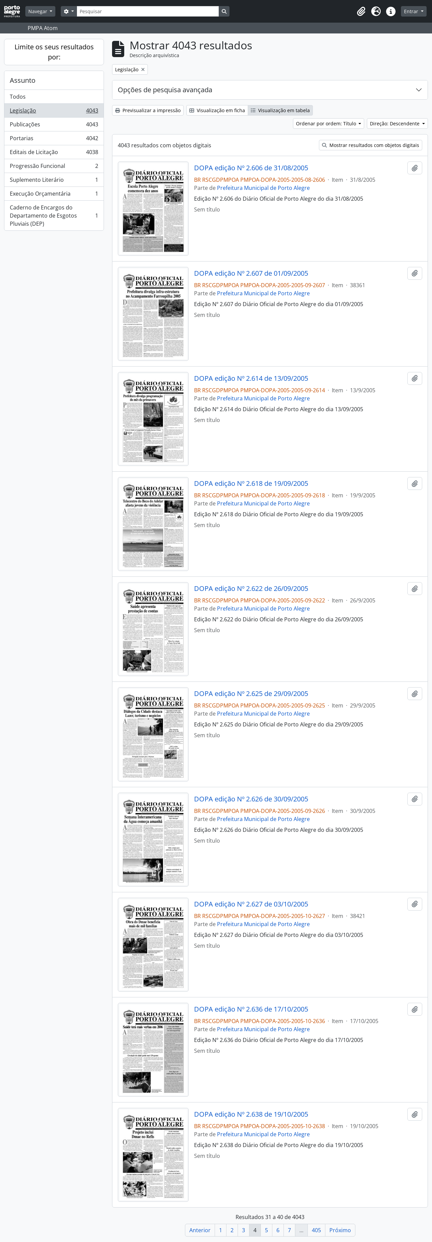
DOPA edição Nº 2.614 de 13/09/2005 (251, 378)
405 (316, 1230)
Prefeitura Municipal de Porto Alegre (263, 188)
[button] (361, 11)
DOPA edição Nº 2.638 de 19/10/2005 (251, 1114)
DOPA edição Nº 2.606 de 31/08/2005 (251, 168)
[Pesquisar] (148, 11)
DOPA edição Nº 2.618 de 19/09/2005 (251, 483)
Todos (18, 96)
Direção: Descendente (395, 123)
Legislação (53, 112)
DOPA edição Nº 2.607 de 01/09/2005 (251, 273)
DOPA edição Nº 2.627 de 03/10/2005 (251, 904)
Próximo (340, 1230)
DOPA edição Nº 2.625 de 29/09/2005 (251, 694)
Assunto (22, 80)
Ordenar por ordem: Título (326, 123)
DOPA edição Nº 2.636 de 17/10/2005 (251, 1009)
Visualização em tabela (280, 110)
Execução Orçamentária (53, 195)
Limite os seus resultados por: (54, 51)
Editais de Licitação (53, 153)
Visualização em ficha (217, 110)
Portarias (53, 139)
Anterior (200, 1230)
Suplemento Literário (53, 181)
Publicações (53, 125)
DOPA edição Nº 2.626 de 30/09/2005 (251, 799)
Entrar (412, 11)
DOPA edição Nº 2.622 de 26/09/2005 (251, 589)
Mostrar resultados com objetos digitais (370, 145)
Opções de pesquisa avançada (165, 89)
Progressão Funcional (53, 167)
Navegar (38, 11)
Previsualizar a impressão (148, 110)
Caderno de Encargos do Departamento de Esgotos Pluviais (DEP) (53, 215)
